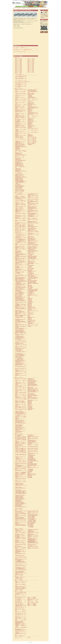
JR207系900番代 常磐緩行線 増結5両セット (33, 514)
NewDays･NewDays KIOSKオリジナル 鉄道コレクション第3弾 (20, 86)
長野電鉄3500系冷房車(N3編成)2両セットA (20, 277)
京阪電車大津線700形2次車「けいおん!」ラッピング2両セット (33, 209)
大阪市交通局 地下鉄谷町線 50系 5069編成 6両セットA (20, 558)
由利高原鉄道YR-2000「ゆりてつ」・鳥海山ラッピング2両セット (33, 233)
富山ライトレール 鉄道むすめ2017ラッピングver (20, 167)
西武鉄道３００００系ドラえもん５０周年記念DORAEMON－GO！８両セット (20, 586)
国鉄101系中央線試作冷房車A (31, 522)
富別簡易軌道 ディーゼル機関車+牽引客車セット (21, 628)
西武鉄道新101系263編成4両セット (19, 498)
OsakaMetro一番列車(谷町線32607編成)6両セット (20, 569)
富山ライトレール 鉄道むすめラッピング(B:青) (33, 117)
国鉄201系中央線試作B (30, 525)
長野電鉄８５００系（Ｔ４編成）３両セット (20, 403)
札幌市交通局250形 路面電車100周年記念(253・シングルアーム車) (20, 160)
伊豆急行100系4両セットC (18, 489)
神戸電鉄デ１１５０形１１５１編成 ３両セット (20, 387)
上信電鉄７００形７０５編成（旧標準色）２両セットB (20, 205)
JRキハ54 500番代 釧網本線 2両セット (20, 292)
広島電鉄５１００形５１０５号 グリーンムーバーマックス (20, 96)
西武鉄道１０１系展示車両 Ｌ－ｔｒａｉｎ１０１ (20, 112)
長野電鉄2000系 (30, 409)
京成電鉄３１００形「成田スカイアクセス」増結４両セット (20, 457)
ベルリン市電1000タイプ (18, 173)
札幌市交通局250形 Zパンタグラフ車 (20, 170)
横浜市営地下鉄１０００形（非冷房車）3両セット (20, 379)
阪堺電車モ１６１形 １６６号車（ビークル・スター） (20, 98)
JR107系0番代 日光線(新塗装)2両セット (20, 355)
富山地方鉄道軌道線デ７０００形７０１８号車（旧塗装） (20, 121)
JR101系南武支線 (30, 301)
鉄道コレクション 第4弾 (31, 69)
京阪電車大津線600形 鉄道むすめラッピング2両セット (33, 240)
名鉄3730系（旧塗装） (30, 313)
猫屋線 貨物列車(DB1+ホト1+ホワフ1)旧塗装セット (33, 599)
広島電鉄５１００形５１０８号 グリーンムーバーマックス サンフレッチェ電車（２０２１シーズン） (20, 94)
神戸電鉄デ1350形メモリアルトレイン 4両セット (21, 486)
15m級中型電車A (30, 95)
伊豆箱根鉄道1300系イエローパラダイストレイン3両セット (20, 430)
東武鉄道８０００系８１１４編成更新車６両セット (20, 547)
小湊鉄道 (29, 297)
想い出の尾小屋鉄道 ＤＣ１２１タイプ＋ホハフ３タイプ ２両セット (20, 598)
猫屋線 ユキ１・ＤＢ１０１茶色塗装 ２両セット (20, 610)
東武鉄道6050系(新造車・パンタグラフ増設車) (33, 264)
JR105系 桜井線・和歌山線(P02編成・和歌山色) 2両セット (20, 325)
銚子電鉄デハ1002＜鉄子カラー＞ (32, 121)
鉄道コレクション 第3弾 (31, 70)
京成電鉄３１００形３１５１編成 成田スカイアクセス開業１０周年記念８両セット (20, 588)
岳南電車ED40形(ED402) (31, 103)
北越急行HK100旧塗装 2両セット (19, 269)
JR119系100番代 (30, 267)
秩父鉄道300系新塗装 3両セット (32, 382)
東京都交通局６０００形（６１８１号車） (20, 135)
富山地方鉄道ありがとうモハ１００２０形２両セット (20, 243)
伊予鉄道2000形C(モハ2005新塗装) (32, 89)
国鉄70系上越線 (30, 476)
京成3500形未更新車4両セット (31, 442)
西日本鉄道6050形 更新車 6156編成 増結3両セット (20, 408)
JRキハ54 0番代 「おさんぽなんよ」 (19, 189)
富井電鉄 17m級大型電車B (18, 187)
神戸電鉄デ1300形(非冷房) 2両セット (20, 356)
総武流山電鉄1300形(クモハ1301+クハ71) (33, 251)
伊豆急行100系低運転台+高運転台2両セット (20, 287)
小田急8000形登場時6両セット (31, 531)
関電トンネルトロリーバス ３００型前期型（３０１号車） (20, 104)
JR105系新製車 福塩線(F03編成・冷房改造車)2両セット (20, 306)
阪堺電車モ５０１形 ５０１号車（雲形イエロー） (20, 90)
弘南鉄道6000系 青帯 (30, 302)
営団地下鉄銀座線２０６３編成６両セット (20, 537)
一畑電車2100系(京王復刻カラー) (32, 276)
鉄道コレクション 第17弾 (18, 72)
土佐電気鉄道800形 (30, 122)
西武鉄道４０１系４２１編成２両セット (20, 196)
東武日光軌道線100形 (30, 120)
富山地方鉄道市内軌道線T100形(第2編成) (33, 107)
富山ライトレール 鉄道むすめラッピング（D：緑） (33, 98)
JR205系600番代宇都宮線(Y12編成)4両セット (33, 447)
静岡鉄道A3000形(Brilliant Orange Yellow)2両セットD (20, 276)
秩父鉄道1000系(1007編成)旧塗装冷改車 (33, 395)
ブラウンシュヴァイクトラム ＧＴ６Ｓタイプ (20, 139)
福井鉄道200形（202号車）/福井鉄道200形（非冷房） (33, 196)
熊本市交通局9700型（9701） (31, 125)
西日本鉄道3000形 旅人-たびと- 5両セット (20, 524)
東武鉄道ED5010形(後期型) (31, 93)
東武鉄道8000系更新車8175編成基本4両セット (33, 450)
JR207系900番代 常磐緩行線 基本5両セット (33, 515)
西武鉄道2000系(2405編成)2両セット (19, 293)
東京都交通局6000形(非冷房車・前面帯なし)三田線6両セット (33, 530)
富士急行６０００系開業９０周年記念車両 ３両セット (21, 393)
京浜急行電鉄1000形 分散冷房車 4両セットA (33, 452)
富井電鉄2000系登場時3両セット (19, 425)
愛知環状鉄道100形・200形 (31, 317)
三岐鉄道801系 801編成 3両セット (19, 411)
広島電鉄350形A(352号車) (31, 118)
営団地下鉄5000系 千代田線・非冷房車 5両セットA (20, 521)
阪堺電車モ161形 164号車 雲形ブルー (20, 174)
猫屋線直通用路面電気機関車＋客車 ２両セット (20, 607)
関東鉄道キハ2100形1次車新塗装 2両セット (20, 280)
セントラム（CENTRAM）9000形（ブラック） (33, 133)
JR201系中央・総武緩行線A (31, 516)
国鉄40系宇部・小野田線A (31, 268)
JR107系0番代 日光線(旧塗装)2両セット (33, 246)
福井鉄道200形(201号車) (18, 251)
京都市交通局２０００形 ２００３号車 (20, 124)
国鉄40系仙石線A (30, 286)
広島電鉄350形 (29, 124)
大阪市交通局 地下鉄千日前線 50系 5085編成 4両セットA (21, 464)
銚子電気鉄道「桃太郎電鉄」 (31, 143)
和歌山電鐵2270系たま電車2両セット (32, 248)
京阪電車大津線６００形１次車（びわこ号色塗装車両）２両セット (20, 210)
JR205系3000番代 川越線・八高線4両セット (20, 490)
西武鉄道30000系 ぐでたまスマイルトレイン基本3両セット (21, 419)
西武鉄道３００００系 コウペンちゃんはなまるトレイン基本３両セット (20, 386)
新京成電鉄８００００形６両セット (19, 555)
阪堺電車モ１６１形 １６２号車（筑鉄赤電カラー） (20, 99)
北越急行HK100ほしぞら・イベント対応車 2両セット (20, 270)
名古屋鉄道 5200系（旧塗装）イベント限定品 (33, 311)
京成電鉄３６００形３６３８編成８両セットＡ (20, 585)
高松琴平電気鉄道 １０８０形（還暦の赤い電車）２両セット (20, 223)
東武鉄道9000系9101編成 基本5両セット (20, 518)
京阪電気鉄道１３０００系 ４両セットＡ (20, 442)
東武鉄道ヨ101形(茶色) (30, 94)
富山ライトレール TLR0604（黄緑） (32, 141)
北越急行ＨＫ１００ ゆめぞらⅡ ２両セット (33, 220)
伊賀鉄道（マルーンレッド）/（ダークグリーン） (33, 296)
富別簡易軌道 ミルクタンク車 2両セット (20, 624)
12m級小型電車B (30, 96)
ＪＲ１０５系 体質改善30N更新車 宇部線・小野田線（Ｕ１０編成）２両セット (20, 239)
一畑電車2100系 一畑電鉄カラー (32, 229)
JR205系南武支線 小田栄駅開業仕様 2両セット (20, 309)
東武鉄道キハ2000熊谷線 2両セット (19, 294)
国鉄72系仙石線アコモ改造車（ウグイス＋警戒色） (33, 466)
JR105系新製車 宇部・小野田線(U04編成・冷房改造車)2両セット (21, 304)
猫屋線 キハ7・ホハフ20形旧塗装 (32, 598)
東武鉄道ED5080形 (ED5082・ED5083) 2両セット (33, 223)
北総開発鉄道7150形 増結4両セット (19, 483)
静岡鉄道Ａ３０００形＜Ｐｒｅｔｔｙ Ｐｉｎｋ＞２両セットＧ (20, 233)
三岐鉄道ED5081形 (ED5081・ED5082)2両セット (20, 372)
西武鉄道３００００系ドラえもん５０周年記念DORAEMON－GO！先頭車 (20, 116)
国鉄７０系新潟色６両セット (19, 546)
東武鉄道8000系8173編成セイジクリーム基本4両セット (20, 477)
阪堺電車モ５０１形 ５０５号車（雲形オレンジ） (20, 92)
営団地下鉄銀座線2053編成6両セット (32, 538)
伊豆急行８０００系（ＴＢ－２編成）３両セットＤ (20, 381)
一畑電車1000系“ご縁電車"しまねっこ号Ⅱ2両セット (20, 346)
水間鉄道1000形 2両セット (31, 224)
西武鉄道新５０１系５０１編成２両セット (20, 197)
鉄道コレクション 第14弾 (31, 59)
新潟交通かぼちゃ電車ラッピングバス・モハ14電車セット (20, 183)
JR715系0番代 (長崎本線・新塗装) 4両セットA (21, 494)
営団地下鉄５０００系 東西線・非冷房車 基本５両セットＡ (21, 516)
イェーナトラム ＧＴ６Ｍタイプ (19, 138)
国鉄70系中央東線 (30, 477)
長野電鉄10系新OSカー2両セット (32, 238)
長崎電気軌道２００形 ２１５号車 (19, 115)
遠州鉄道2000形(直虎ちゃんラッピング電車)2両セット (20, 313)
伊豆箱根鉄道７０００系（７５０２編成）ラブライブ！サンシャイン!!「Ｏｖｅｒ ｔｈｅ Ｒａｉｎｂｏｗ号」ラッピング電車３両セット (21, 398)
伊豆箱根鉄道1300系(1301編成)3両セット (33, 384)
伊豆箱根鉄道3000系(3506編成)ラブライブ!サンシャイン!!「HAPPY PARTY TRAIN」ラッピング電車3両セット (20, 414)
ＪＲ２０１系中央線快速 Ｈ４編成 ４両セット (20, 460)
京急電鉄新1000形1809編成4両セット (20, 497)
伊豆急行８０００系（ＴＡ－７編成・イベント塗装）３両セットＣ (20, 382)
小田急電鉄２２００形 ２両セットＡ (20, 203)
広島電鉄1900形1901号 (18, 159)
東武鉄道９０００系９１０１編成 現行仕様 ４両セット (20, 447)
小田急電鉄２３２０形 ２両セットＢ (20, 202)
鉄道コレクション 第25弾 (18, 64)
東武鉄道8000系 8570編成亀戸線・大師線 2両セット (20, 333)
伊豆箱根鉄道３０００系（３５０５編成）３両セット (20, 405)
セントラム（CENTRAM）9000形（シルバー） (33, 131)
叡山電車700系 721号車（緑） (19, 136)
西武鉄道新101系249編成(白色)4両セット (20, 499)
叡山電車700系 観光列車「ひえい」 (20, 137)
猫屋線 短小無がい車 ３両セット (19, 608)
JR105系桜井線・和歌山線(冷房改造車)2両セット (33, 245)
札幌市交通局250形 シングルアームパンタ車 (21, 171)
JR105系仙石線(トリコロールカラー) (32, 294)
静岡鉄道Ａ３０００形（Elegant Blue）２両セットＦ (20, 245)
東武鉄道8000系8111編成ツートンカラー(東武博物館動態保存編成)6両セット (33, 540)
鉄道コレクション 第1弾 (31, 72)
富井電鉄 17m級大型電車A (18, 188)
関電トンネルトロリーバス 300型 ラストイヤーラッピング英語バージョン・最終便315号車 (20, 151)
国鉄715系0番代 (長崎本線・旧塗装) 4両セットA (20, 507)
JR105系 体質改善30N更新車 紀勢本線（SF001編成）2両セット (20, 283)
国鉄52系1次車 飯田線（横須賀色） (32, 464)
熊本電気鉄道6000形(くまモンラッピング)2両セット (33, 212)
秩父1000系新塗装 (30, 407)
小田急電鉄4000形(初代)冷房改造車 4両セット (20, 478)
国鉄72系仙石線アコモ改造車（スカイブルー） (33, 468)
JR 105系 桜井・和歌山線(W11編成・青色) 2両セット (20, 368)
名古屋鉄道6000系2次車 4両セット (32, 440)
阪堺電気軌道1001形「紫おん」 (32, 108)
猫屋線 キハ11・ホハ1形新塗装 (32, 603)
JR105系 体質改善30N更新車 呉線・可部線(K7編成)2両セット (20, 255)
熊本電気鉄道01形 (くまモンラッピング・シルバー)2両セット (20, 266)
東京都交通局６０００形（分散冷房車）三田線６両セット (20, 540)
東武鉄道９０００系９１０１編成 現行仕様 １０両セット (20, 594)
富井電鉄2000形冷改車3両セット (19, 424)
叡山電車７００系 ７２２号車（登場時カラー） (20, 128)
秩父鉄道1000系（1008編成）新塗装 (32, 397)
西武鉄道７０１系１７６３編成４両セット (20, 443)
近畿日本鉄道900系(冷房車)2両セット (20, 337)
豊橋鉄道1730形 (30, 319)
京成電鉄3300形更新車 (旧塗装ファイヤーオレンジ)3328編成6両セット (20, 560)
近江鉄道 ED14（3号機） (31, 102)
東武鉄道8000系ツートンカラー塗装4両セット (33, 445)
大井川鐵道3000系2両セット (31, 249)
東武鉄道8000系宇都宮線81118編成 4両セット (20, 488)
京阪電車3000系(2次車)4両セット (19, 496)
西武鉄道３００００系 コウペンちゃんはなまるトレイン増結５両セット (20, 511)
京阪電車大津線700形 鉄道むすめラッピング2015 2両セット (21, 370)
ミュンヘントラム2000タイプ (19, 172)
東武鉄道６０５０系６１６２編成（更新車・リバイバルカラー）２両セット (20, 229)
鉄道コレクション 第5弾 (31, 68)
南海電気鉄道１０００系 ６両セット (20, 550)
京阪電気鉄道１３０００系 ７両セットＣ (20, 577)
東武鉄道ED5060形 (30, 110)
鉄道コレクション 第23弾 (18, 66)
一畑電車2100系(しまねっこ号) (31, 261)
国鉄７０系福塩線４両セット (19, 444)
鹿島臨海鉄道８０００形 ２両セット (20, 247)
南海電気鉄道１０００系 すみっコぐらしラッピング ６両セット (20, 531)
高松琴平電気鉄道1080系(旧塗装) (32, 281)
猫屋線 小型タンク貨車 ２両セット (20, 604)
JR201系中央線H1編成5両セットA (32, 518)
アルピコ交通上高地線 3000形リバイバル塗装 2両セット (20, 303)
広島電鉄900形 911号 (18, 149)
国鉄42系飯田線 (30, 303)
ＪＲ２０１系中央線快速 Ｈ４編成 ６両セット (20, 556)
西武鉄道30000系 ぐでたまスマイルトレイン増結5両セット (21, 523)
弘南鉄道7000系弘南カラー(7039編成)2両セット (33, 231)
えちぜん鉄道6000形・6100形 (31, 320)
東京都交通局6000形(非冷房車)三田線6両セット (33, 543)
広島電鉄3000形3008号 (18, 168)
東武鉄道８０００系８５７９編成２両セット (20, 214)
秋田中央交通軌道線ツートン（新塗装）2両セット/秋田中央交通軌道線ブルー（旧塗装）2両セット (33, 202)
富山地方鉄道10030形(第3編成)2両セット (33, 250)
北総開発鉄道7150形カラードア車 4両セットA (21, 482)
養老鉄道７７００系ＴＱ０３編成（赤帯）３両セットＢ (21, 394)
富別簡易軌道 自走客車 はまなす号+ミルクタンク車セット (20, 632)
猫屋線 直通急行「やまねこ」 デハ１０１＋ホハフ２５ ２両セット (20, 603)
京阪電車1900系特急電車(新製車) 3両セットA (33, 386)
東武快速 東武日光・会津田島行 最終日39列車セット (33, 537)
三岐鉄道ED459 (30, 111)
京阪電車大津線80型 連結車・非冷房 (20, 338)
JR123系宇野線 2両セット (18, 350)
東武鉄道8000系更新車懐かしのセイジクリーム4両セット (33, 454)
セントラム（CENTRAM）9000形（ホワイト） (33, 129)
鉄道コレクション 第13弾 (31, 60)
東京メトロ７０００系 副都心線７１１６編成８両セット (20, 581)
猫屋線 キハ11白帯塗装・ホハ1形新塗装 (33, 602)
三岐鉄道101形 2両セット (31, 236)
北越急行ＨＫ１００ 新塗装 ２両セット (33, 218)
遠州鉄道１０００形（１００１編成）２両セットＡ (20, 249)
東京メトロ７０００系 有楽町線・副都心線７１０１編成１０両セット (20, 592)
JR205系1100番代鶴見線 (31, 393)
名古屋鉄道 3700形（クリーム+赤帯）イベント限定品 (33, 326)
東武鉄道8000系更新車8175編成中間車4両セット (33, 448)
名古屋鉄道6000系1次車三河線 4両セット (20, 495)
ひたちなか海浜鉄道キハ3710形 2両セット (33, 193)
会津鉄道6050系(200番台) (31, 262)
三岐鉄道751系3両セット (18, 432)
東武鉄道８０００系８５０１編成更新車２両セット (20, 221)
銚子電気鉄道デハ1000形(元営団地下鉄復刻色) (33, 284)
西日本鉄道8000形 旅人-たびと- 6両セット (20, 567)
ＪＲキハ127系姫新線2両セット (19, 193)
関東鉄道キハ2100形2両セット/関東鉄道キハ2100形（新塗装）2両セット (33, 203)
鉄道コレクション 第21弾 (18, 68)
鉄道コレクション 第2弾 (31, 71)
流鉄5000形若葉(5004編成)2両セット (19, 343)
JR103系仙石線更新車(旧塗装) (31, 455)
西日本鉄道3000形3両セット (31, 378)
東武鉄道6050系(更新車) (31, 265)
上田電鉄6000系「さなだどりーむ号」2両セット (20, 345)
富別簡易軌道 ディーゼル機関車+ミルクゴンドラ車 (21, 626)
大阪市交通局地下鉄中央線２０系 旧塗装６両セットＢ (20, 545)
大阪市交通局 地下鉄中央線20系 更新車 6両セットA (33, 546)
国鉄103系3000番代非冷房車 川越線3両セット (20, 423)
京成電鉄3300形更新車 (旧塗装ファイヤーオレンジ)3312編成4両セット (20, 465)
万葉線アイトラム (30, 134)
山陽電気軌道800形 (30, 123)
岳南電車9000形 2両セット (18, 252)
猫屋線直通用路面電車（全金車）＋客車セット (20, 613)
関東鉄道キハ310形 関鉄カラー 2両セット (20, 312)
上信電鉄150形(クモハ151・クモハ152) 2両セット (33, 235)
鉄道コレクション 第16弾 (18, 73)
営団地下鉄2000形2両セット (18, 357)
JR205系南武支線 (30, 300)
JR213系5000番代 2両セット (18, 291)
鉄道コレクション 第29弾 (18, 60)
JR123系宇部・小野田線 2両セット (19, 288)
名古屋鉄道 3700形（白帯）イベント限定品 (33, 324)
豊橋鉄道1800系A (30, 396)
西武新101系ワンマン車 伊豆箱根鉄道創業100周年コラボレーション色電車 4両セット (20, 472)
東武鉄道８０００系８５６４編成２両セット (20, 219)
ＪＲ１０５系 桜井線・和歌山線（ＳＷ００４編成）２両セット (20, 236)
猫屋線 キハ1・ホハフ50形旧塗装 (32, 605)
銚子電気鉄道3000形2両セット (19, 353)
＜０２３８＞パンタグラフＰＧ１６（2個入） (20, 51)
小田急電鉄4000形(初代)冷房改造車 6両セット (20, 562)
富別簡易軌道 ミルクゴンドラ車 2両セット (20, 623)
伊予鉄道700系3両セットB (31, 379)
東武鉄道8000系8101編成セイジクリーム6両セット (20, 564)
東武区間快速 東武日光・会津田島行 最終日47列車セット (33, 535)
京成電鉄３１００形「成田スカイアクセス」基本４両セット (20, 459)
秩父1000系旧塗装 (30, 406)
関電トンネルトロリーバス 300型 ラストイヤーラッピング (20, 156)
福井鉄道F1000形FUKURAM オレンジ (20, 185)
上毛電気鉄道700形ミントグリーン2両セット (20, 318)
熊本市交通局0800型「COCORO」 (32, 104)
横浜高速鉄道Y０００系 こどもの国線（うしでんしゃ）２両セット (20, 215)
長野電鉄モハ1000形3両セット (19, 428)
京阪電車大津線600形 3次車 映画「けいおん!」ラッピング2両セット (33, 227)
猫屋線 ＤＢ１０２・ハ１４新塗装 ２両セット (20, 612)
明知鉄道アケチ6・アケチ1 (31, 253)
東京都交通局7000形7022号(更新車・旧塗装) (20, 177)
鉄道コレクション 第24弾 (18, 65)
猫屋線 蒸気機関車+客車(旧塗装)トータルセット (20, 630)
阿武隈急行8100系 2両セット (19, 290)
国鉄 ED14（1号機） (30, 101)
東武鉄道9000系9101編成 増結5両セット (20, 517)
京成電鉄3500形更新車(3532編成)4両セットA (21, 492)
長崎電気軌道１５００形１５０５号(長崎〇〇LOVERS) (20, 129)
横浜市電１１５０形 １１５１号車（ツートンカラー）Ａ (20, 103)
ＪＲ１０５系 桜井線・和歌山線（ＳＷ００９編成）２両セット (20, 234)
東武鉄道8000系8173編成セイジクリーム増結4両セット (20, 475)
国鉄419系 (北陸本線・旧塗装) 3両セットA (20, 427)
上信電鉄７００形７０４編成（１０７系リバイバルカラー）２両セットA (20, 207)
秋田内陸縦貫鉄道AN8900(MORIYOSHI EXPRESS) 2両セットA (20, 320)
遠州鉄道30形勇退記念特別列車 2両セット (20, 278)
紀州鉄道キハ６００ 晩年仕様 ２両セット (20, 201)
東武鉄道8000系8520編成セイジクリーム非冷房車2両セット (20, 263)
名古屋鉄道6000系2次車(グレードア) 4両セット (21, 471)
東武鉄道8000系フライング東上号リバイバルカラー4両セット (33, 443)
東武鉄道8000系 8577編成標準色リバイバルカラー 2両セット (20, 335)
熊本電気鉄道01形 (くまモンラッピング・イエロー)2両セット (20, 268)
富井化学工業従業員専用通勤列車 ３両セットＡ (20, 79)
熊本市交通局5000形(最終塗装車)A (32, 90)
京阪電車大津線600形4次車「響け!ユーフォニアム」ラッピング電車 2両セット (20, 328)
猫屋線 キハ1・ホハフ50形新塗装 (32, 604)
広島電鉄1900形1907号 (18, 158)
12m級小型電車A (30, 144)
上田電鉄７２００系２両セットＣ (19, 208)
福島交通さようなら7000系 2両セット (20, 253)
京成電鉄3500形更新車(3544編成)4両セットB (21, 491)
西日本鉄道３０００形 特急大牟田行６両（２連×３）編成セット (20, 549)
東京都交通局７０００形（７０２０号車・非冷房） (20, 134)
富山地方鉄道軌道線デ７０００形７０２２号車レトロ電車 (20, 120)
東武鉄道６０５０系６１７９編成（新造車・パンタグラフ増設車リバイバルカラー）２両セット (20, 227)
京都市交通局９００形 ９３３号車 (19, 125)
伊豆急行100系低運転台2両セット (32, 239)
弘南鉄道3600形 (30, 318)
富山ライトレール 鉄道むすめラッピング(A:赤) (33, 115)
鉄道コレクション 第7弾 (31, 66)
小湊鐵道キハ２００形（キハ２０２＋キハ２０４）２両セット (20, 212)
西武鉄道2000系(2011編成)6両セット (19, 574)
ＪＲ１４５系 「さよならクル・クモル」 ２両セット (21, 195)
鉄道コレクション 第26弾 (18, 63)
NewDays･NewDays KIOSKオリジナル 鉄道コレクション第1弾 (20, 83)
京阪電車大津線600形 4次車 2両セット (32, 228)
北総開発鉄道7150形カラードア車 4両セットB (21, 480)
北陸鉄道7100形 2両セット (31, 225)
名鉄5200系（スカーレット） (31, 312)
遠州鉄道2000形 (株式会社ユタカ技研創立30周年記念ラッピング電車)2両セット (20, 315)
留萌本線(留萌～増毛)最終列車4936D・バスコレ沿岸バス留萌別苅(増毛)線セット (20, 181)
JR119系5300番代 (30, 255)
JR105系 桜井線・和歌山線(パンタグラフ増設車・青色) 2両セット (33, 215)
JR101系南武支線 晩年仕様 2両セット (20, 336)
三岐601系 (29, 315)
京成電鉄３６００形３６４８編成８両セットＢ (20, 583)
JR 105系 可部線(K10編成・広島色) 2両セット (20, 367)
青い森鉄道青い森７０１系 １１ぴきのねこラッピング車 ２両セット (20, 238)
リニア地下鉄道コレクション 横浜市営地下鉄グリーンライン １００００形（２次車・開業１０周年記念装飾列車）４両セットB (20, 438)
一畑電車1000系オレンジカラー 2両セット (20, 286)
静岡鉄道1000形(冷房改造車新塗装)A (32, 280)
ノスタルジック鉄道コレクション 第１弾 (20, 80)
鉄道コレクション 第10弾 (31, 63)
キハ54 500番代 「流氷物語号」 (19, 316)
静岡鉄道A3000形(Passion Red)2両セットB (20, 307)
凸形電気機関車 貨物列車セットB (32, 97)
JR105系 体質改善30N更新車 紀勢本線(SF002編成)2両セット (21, 256)
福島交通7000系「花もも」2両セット (32, 230)
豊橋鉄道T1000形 (30, 109)
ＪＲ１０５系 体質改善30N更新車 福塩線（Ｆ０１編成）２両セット (20, 241)
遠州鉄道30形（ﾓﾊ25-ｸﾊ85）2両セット (32, 221)
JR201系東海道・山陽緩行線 (18, 578)
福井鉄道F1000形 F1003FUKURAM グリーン (20, 154)
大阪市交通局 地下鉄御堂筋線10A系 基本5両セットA (33, 513)
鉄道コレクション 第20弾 (18, 69)
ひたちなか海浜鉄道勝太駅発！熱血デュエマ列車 (33, 92)
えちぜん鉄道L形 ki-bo (18, 184)
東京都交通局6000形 (30, 119)
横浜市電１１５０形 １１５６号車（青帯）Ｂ (20, 101)
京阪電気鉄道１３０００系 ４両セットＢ (20, 441)
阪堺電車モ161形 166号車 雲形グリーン (20, 190)
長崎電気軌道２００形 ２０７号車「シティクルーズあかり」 (20, 114)
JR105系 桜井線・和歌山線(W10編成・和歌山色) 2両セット (20, 327)
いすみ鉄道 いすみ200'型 (31, 252)
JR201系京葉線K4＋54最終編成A (32, 520)
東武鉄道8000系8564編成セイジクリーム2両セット (20, 264)
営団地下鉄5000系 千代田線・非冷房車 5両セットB (20, 519)
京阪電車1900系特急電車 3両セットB (20, 431)
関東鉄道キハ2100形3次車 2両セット (20, 279)
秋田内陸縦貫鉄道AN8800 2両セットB (20, 360)
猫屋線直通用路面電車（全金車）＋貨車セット (20, 615)
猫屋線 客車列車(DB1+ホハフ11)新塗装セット (33, 601)
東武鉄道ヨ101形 (30, 105)
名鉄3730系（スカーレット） (31, 314)
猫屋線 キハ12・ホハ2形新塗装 (32, 597)
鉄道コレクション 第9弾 (31, 64)
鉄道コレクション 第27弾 (18, 62)
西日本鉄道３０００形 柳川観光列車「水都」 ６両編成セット (20, 534)
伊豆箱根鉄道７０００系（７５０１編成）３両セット (20, 384)
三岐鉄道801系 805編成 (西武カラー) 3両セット (21, 410)
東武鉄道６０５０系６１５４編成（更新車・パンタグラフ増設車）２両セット (20, 225)
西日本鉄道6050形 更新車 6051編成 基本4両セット (20, 462)
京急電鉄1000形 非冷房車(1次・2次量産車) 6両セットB (33, 533)
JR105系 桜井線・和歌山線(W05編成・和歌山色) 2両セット (20, 342)
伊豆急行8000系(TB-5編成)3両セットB (32, 380)
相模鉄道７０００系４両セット (19, 445)
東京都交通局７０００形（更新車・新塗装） (20, 118)
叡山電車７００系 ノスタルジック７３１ (20, 126)
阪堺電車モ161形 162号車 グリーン (19, 175)
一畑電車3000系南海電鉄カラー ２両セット (33, 217)
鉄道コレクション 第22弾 (18, 67)
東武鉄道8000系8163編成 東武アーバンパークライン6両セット (33, 545)
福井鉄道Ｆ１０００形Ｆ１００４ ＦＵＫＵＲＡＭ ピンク (20, 132)
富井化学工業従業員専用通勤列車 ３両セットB (20, 77)
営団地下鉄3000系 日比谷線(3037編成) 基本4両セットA (20, 469)
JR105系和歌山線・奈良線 (31, 293)
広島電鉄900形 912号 (18, 148)
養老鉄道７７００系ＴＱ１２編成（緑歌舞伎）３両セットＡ (20, 396)
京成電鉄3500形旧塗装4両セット (19, 508)
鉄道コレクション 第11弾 (31, 62)
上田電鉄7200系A (30, 285)
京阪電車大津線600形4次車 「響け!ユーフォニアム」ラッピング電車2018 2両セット (20, 261)
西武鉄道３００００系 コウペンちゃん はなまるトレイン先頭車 (20, 123)
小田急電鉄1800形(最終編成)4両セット (32, 441)
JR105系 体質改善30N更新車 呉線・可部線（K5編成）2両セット (20, 281)
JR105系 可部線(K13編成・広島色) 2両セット (20, 340)
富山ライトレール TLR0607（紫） (32, 142)
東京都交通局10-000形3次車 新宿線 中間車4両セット (33, 437)
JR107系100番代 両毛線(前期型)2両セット (20, 354)
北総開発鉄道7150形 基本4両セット (19, 484)
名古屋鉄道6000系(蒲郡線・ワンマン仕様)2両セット (20, 365)
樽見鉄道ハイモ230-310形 (31, 260)
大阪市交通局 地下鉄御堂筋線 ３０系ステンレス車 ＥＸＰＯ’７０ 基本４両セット (20, 455)
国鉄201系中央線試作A (31, 524)
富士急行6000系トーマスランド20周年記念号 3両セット (20, 417)
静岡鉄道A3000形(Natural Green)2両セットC (20, 289)
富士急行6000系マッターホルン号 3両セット (21, 415)
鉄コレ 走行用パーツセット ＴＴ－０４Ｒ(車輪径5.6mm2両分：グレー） (23, 49)
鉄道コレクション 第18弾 (18, 71)
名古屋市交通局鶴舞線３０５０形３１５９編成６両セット (20, 552)
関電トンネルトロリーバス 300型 (19, 157)
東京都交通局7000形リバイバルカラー (20, 176)
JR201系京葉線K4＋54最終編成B (32, 521)
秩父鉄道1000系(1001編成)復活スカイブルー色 (33, 392)
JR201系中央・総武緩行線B (31, 517)
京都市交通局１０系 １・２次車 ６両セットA (20, 539)
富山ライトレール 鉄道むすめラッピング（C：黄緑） (33, 100)
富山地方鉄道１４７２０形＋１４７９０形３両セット (20, 391)
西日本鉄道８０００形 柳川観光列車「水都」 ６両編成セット (20, 536)
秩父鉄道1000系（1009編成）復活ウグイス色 (33, 399)
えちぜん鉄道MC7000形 (31, 254)
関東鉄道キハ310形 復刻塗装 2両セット (20, 311)
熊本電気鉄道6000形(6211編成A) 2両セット (33, 210)
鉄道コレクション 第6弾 (31, 67)
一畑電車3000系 (30, 299)
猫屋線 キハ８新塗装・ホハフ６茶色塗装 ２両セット (21, 618)
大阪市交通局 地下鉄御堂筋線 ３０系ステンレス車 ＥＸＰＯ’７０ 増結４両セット (20, 452)
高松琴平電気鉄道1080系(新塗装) (32, 282)
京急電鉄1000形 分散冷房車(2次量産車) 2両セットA (33, 199)
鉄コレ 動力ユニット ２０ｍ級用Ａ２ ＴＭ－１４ (21, 47)
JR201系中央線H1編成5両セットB (32, 519)
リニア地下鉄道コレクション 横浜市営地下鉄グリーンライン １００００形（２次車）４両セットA (20, 440)
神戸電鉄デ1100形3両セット (18, 426)
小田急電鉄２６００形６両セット (19, 529)
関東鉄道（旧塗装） (30, 298)
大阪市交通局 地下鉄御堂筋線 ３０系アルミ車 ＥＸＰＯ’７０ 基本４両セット (20, 450)
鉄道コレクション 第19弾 (18, 70)
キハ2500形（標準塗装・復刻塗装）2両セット (20, 352)
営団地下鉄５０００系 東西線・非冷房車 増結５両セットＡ (21, 514)
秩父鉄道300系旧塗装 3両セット (32, 383)
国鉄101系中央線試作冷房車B (31, 523)
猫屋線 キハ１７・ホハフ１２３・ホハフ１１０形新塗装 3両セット (20, 617)
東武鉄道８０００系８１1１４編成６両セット (20, 543)
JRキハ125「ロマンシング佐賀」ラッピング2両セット (33, 205)
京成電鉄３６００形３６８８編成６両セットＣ (20, 533)
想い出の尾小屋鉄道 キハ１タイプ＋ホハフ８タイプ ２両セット (20, 599)
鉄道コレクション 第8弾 (31, 65)
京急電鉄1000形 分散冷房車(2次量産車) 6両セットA (33, 548)
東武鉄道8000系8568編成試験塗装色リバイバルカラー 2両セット (20, 285)
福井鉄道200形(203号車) (18, 250)
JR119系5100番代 (30, 266)
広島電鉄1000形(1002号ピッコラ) (32, 112)
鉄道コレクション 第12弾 (31, 61)
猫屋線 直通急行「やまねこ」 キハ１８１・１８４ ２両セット (20, 601)
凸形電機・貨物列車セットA (31, 408)
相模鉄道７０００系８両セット (19, 589)
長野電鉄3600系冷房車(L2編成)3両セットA (20, 412)
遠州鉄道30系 (29, 279)
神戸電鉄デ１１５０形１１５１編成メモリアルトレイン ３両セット (20, 389)
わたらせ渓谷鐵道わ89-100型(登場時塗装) (33, 277)
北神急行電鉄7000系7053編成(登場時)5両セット (20, 525)
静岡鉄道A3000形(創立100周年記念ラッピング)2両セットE (20, 259)
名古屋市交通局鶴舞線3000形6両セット (20, 561)
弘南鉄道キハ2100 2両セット (31, 237)
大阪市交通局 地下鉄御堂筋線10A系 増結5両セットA (33, 511)
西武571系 (29, 316)
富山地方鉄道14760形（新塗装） (32, 278)
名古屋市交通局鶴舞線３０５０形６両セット (20, 554)
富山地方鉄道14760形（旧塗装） (32, 394)
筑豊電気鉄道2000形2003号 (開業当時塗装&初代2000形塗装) (20, 147)
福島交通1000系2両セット (18, 310)
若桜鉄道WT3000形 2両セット (31, 194)
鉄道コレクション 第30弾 (18, 59)
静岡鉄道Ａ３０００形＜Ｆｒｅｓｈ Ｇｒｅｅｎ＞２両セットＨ (20, 231)
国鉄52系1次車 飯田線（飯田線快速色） (33, 463)
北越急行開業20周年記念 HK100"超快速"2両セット (20, 322)
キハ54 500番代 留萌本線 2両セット (19, 358)
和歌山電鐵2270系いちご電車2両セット (33, 247)
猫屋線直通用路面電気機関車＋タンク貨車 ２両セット (21, 605)
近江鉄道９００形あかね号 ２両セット (20, 246)
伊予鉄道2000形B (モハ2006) (31, 106)
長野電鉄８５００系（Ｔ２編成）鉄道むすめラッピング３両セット (20, 406)
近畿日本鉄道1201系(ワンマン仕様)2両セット (33, 198)
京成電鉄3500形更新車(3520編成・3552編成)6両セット (20, 573)
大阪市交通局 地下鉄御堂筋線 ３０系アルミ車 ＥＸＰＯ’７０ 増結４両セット (20, 448)
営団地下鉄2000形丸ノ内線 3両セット (20, 420)
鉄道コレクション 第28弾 (18, 61)
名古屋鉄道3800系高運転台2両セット (32, 206)
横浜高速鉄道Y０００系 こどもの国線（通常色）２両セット (20, 217)
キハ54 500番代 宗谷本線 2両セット (19, 359)
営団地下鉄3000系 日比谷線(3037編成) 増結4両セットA (20, 467)
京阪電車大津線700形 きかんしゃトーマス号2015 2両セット (21, 374)
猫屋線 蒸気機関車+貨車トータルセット (20, 629)
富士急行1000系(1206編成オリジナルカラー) (33, 259)
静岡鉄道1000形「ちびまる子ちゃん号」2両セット (20, 375)
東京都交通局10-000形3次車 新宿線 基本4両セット (33, 439)
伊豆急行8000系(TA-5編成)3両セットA (32, 381)
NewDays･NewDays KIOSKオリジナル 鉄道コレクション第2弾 (20, 85)
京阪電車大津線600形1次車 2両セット (32, 207)
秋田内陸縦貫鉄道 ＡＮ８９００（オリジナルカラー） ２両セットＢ (20, 199)
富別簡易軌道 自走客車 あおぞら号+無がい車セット (20, 634)
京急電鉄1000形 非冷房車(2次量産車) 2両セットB (20, 301)
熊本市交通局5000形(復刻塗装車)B (19, 186)
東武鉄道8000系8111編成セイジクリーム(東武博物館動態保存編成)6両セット (33, 541)
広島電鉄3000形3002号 (18, 169)
